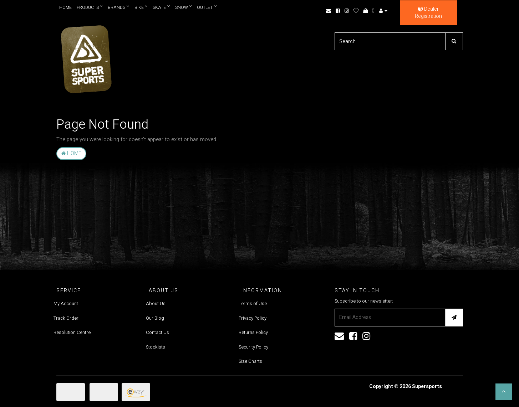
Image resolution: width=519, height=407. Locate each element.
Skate (162, 7)
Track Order (66, 318)
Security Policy (253, 347)
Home (65, 7)
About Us (156, 303)
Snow (184, 7)
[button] (503, 391)
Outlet (207, 7)
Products (90, 7)
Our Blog (155, 318)
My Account (66, 303)
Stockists (155, 347)
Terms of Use (253, 303)
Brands (118, 7)
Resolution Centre (72, 332)
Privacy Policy (252, 318)
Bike (141, 7)
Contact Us (157, 332)
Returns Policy (253, 332)
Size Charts (250, 361)
